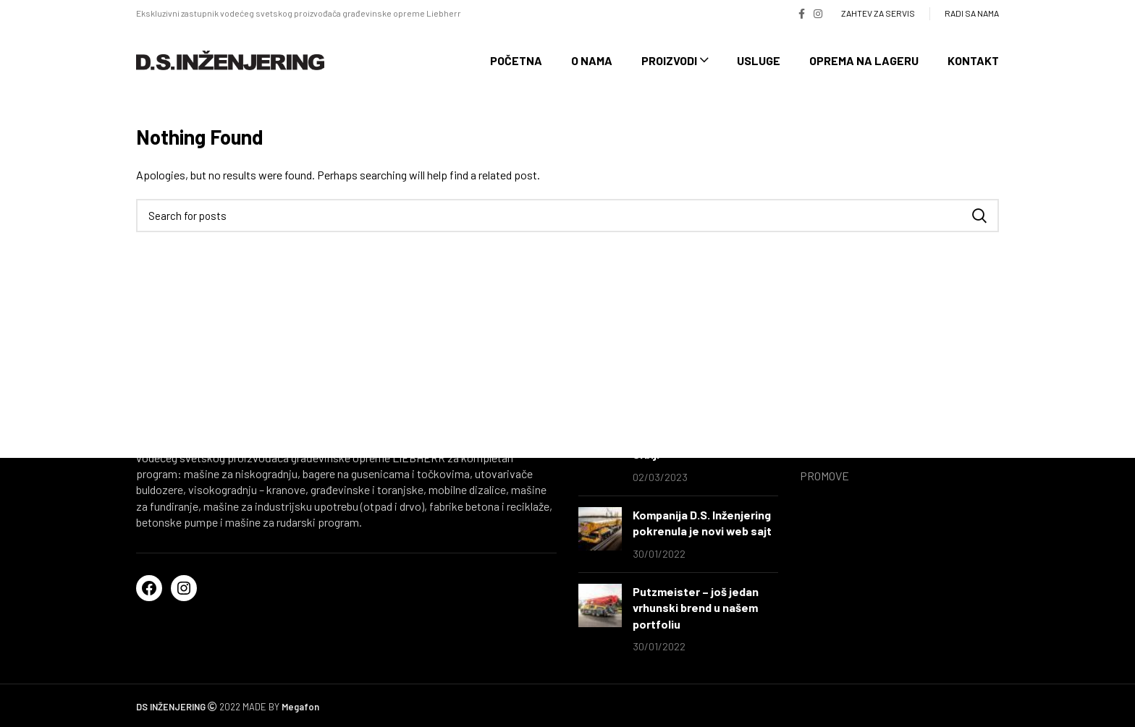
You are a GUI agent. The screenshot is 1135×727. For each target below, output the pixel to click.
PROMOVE (824, 475)
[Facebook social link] (801, 13)
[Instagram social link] (818, 13)
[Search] (567, 215)
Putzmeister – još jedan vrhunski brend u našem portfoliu (696, 607)
